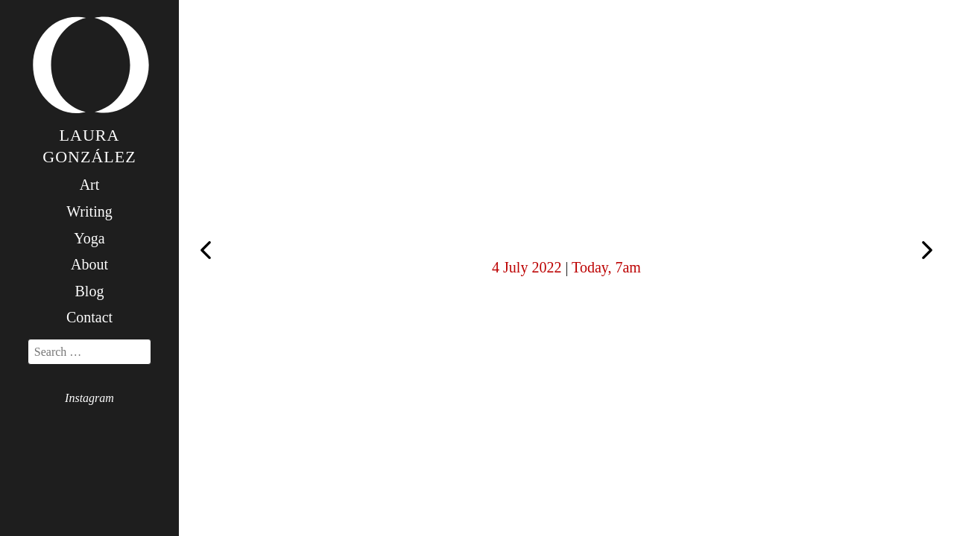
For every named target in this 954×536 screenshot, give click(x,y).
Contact (89, 317)
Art (90, 184)
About (89, 264)
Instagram (89, 398)
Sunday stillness (927, 251)
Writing (89, 211)
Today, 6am (206, 248)
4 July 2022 (526, 267)
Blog (89, 291)
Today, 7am (606, 267)
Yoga (89, 238)
